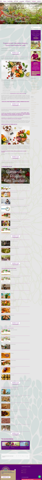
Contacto (39, 1)
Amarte (32, 100)
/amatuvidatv (24, 468)
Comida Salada (33, 113)
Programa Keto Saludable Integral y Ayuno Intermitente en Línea (7, 472)
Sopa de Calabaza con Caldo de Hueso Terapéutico (35, 92)
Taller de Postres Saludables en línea (23, 447)
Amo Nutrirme (10, 1)
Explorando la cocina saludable (14, 447)
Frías (32, 118)
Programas (34, 1)
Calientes (32, 111)
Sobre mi (4, 1)
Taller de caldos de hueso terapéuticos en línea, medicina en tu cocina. (6, 447)
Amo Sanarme (21, 1)
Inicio (1, 1)
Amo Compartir (28, 1)
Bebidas (32, 109)
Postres (32, 120)
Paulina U (3, 450)
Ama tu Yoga (16, 1)
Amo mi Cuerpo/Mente (35, 104)
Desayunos (33, 115)
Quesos (32, 124)
